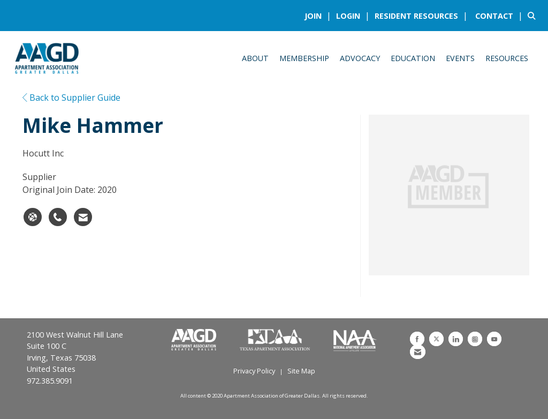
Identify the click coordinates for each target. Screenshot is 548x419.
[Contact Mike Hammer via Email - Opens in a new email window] (83, 217)
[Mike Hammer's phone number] (58, 217)
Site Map (301, 371)
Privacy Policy (254, 371)
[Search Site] (534, 15)
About (255, 58)
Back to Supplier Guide (71, 97)
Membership (304, 58)
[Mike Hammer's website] (32, 217)
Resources (506, 58)
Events (460, 58)
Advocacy (360, 58)
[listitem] (319, 15)
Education (413, 58)
